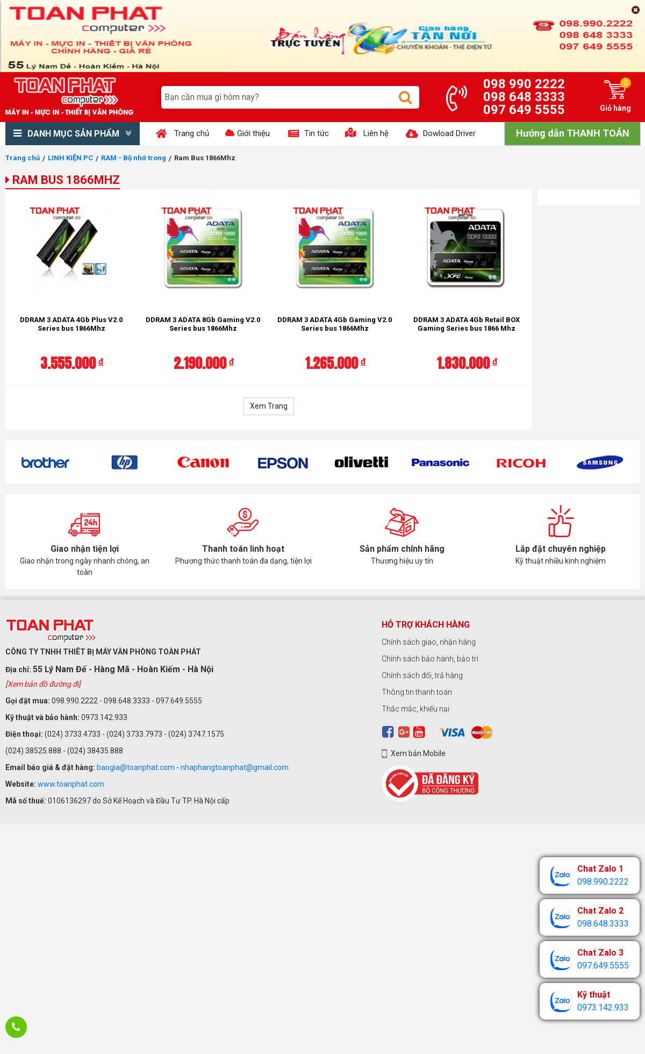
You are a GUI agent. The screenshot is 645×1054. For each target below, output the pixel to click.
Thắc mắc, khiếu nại (415, 708)
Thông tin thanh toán (417, 692)
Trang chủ (22, 158)
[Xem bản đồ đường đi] (43, 684)
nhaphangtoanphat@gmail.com (235, 767)
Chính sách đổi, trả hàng (422, 675)
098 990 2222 (524, 83)
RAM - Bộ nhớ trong (133, 158)
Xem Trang (269, 406)
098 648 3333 (524, 96)
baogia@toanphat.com (136, 767)
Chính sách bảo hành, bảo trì (430, 658)
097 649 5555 (524, 109)
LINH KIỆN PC (70, 158)
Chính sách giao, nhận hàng (429, 642)
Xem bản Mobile (418, 753)
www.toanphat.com (71, 784)
